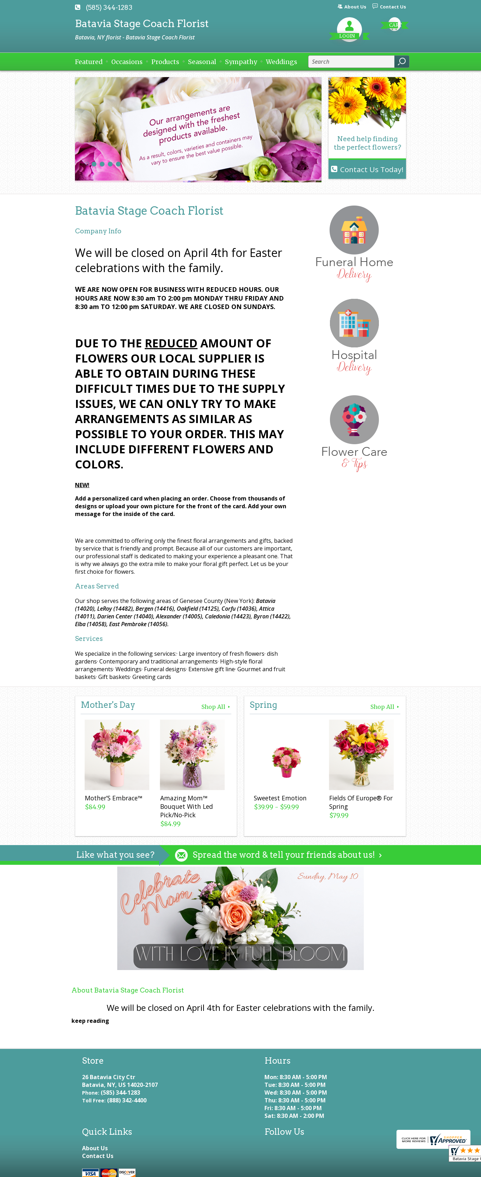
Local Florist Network (209, 1168)
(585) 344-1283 (109, 8)
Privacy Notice (149, 1168)
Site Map (261, 1168)
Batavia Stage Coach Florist (142, 23)
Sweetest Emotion (279, 799)
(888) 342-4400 (126, 1108)
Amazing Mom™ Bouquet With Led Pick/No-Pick (186, 807)
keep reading (90, 1021)
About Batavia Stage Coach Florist (127, 990)
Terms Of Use (99, 1168)
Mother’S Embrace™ (113, 799)
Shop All (216, 706)
